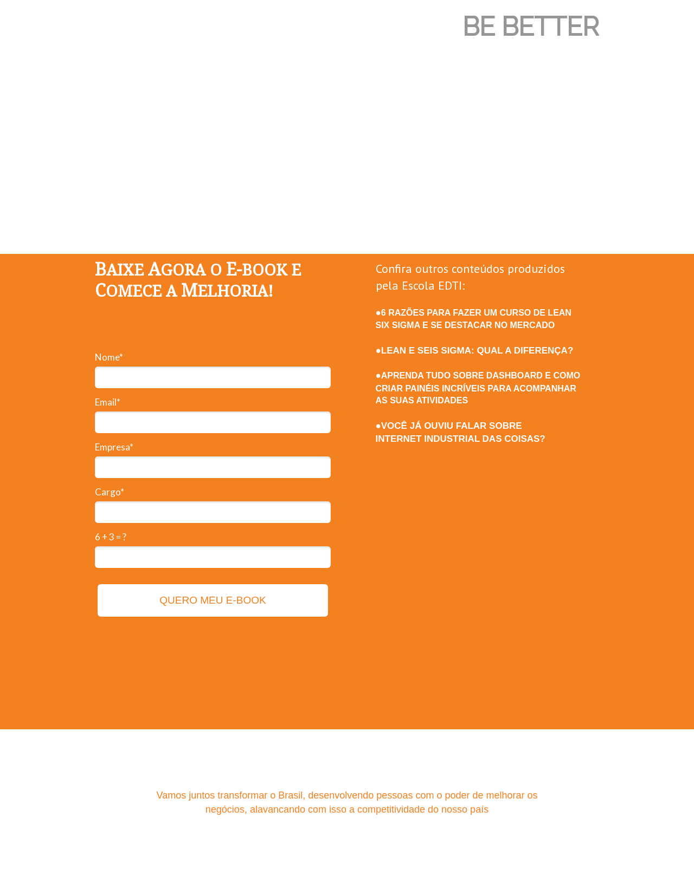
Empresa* (114, 447)
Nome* (109, 357)
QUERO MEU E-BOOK (212, 600)
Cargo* (109, 492)
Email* (107, 402)
